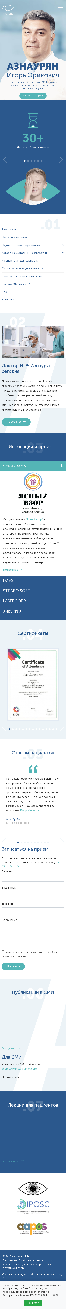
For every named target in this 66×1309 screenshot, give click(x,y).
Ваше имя (8, 871)
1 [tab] (24, 161)
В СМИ (6, 292)
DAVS (8, 581)
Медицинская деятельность (20, 260)
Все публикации (13, 1048)
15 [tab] (56, 729)
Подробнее (16, 421)
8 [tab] (33, 729)
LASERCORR (14, 601)
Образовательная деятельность (22, 268)
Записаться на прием (33, 96)
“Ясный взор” (34, 519)
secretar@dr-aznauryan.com (19, 1069)
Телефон (7, 904)
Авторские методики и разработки (24, 253)
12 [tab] (46, 729)
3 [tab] (31, 161)
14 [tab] (53, 729)
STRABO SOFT (16, 591)
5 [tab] (38, 161)
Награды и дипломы (14, 237)
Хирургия (12, 611)
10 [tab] (39, 729)
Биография (9, 229)
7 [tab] (29, 729)
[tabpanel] (33, 131)
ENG (11, 14)
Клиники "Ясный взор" (16, 284)
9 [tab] (36, 729)
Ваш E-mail (9, 887)
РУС (4, 14)
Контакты (8, 299)
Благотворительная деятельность (23, 276)
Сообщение (9, 920)
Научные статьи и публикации (21, 245)
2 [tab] (28, 161)
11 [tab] (43, 729)
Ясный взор (14, 466)
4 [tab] (35, 161)
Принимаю (33, 1303)
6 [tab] (41, 161)
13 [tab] (50, 729)
